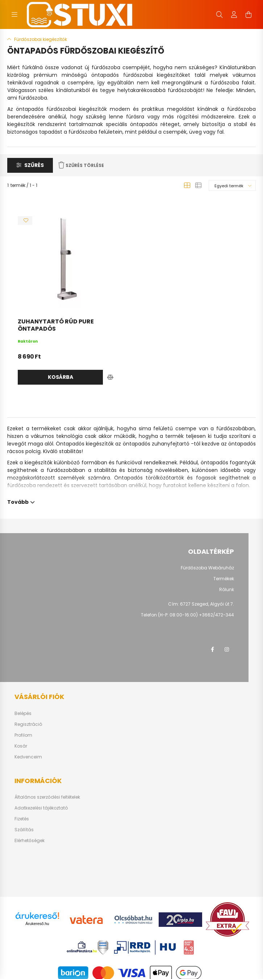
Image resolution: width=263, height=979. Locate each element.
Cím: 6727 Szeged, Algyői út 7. (201, 604)
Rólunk (226, 589)
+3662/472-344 (216, 615)
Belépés (23, 713)
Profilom (23, 735)
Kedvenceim (28, 757)
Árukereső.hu (37, 923)
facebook (212, 649)
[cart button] (248, 14)
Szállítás (24, 829)
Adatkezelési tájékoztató (41, 808)
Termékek (223, 578)
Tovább (18, 501)
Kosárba (60, 377)
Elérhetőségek (29, 840)
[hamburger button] (14, 14)
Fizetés (21, 818)
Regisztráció (28, 724)
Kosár (20, 746)
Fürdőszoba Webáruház (207, 567)
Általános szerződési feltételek (47, 797)
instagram (227, 649)
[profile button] (234, 14)
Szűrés (34, 165)
